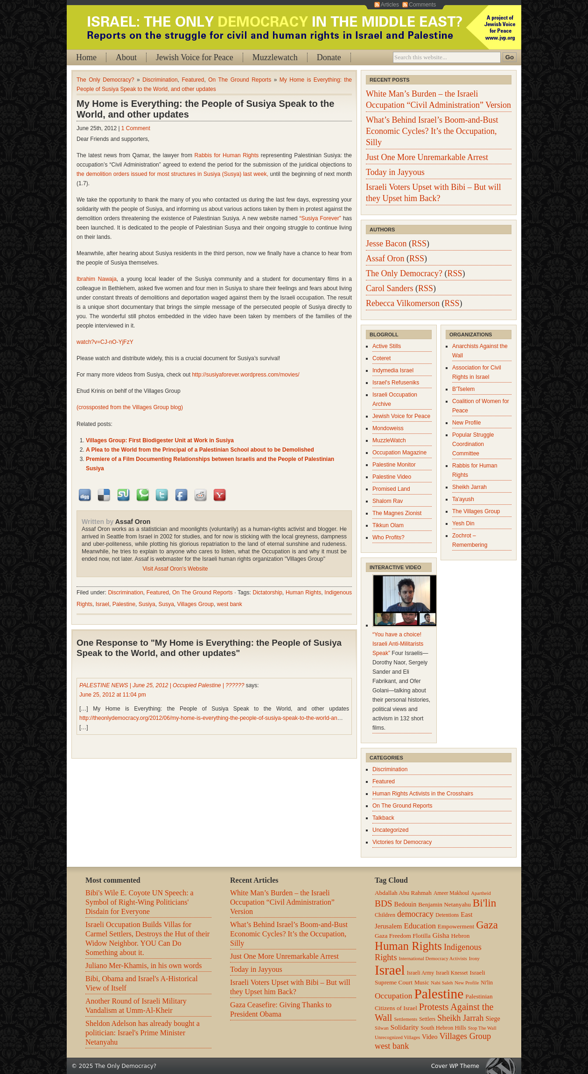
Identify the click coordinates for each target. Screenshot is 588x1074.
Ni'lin (487, 983)
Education (419, 925)
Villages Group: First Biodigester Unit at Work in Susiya (160, 440)
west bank (229, 604)
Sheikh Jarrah (469, 487)
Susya (166, 604)
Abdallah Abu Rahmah (403, 892)
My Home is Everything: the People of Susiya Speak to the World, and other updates (205, 108)
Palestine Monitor (394, 464)
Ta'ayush (463, 499)
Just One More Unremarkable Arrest (427, 157)
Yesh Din (463, 523)
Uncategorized (390, 830)
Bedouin (405, 904)
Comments (422, 4)
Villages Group (195, 604)
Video (429, 1036)
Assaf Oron (133, 521)
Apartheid (481, 893)
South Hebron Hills (443, 1028)
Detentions (447, 915)
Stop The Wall (482, 1028)
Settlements (405, 1019)
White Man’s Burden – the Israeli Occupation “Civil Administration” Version (282, 902)
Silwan (382, 1028)
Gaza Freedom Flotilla (403, 935)
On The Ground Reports (239, 80)
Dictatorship (267, 592)
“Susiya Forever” (320, 218)
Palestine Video (391, 477)
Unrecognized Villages (397, 1037)
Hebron (460, 935)
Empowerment (456, 926)
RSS (419, 243)
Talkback (383, 818)
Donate (329, 57)
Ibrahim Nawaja (97, 279)
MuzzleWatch (389, 440)
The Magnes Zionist (396, 513)
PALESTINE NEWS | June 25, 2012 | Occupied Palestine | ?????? (161, 685)
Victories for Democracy (402, 842)
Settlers (427, 1019)
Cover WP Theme (455, 1066)
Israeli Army (420, 973)
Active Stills (386, 346)
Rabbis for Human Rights (227, 155)
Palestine (123, 604)
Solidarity (405, 1027)
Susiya (147, 604)
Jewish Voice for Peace (194, 57)
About (126, 57)
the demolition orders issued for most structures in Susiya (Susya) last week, (172, 174)
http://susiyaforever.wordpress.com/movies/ (245, 374)
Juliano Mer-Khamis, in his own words (143, 965)
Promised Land (391, 489)
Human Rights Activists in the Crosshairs (422, 793)
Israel (102, 604)
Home (86, 57)
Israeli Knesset (452, 973)
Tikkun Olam (388, 525)
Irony (474, 958)
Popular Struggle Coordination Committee (473, 444)
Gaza (487, 925)
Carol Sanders (389, 288)
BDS (383, 903)
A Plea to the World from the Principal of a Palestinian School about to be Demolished (200, 449)
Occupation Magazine (399, 452)
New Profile (466, 422)
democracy (415, 914)
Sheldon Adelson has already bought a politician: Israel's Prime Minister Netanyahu (142, 1032)
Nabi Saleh (442, 982)
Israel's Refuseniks (395, 382)
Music (421, 982)
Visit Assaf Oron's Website (175, 568)
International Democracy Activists (433, 958)
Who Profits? (388, 537)
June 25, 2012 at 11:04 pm (112, 694)
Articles (390, 4)
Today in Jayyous (395, 172)
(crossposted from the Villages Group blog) (130, 407)
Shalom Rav (387, 501)
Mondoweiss (388, 428)
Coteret (381, 358)
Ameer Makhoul (451, 893)
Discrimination (159, 80)
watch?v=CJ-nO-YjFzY (105, 342)
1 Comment (135, 128)
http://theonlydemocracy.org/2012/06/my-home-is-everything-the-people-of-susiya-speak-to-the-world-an (208, 718)
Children (385, 915)
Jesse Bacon (386, 243)
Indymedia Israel (392, 370)
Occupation (393, 995)
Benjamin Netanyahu (444, 904)
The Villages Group (476, 511)
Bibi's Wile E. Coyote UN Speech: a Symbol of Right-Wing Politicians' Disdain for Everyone (139, 902)
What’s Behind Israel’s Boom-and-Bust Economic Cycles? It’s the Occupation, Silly (432, 131)
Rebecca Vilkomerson (403, 303)
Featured (193, 80)
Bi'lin (484, 903)
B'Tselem (463, 389)
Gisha (441, 935)
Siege (492, 1018)
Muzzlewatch (275, 57)
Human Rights (303, 592)
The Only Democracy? (105, 80)
